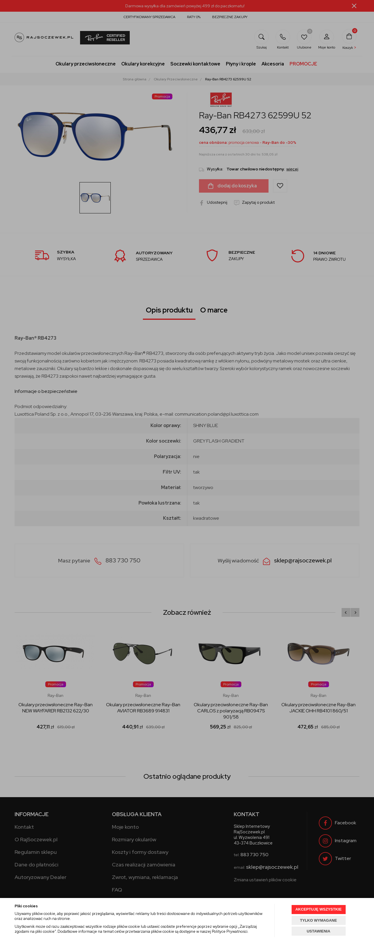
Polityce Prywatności (229, 931)
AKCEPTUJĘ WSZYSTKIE (318, 909)
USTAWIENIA (318, 931)
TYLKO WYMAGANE (318, 920)
